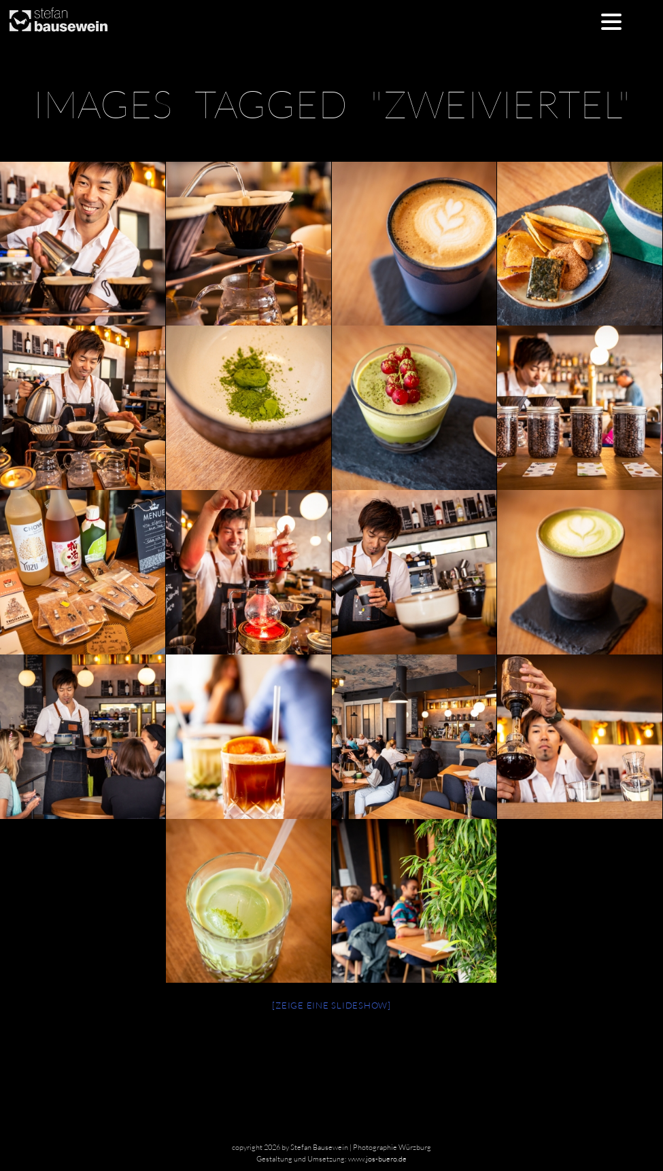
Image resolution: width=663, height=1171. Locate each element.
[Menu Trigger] (611, 20)
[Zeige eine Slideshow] (331, 1005)
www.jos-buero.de (377, 1159)
